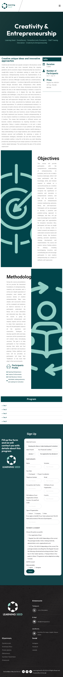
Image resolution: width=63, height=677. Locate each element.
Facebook (35, 646)
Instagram (35, 643)
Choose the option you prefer (34, 532)
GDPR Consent (30, 562)
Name (34, 465)
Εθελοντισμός (6, 653)
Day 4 (5, 417)
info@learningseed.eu (44, 621)
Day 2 (5, 409)
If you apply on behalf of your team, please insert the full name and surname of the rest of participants (42, 519)
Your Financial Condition (45, 449)
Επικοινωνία (5, 660)
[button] (31, 406)
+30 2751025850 (43, 610)
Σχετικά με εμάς (6, 643)
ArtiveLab (43, 673)
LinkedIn (34, 650)
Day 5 (5, 421)
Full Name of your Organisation (51, 488)
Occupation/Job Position (34, 486)
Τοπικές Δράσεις (6, 650)
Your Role (29, 471)
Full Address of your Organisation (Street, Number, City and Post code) (34, 500)
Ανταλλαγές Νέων (7, 646)
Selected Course (31, 442)
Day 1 (5, 405)
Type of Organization (32, 510)
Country (51, 497)
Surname (51, 465)
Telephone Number (34, 479)
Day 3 (5, 413)
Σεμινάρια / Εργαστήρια (9, 657)
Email (51, 479)
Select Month (30, 449)
